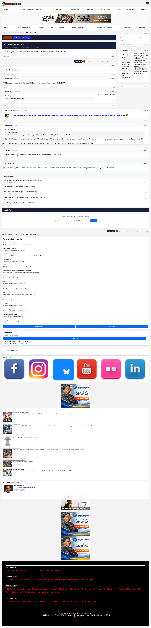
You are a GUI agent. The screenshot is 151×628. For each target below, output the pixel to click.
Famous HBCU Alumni (104, 28)
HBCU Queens (92, 601)
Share (11, 56)
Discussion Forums (49, 589)
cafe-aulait (8, 78)
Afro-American (9, 163)
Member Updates (73, 580)
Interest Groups (19, 33)
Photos (41, 28)
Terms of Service (80, 617)
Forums (143, 10)
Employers (131, 10)
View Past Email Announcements (16, 341)
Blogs (6, 28)
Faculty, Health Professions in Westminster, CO (13, 316)
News (119, 10)
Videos (52, 28)
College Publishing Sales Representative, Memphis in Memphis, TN (17, 266)
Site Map (58, 570)
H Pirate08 (125, 50)
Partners (50, 570)
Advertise (126, 28)
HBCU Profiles (105, 10)
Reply (113, 56)
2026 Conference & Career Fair (31, 10)
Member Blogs (86, 589)
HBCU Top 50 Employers (48, 601)
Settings (26, 38)
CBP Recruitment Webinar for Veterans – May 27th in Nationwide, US (17, 244)
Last (114, 61)
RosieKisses (9, 111)
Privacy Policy (69, 617)
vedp (4, 281)
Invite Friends (47, 580)
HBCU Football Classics (30, 601)
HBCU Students (74, 589)
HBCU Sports (108, 589)
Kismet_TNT (10, 52)
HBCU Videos (130, 589)
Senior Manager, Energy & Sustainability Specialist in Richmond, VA (17, 310)
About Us (15, 570)
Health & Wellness (43, 592)
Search (17, 38)
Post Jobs (112, 326)
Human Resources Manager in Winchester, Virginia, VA (14, 283)
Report (12, 74)
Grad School (55, 592)
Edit (4, 74)
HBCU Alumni (62, 589)
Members (59, 10)
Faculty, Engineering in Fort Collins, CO (11, 321)
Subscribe (75, 338)
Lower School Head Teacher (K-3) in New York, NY (13, 261)
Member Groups (59, 580)
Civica (4, 275)
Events (61, 28)
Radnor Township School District (10, 248)
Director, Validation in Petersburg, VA (11, 277)
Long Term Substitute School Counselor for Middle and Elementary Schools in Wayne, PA (22, 255)
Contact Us (141, 28)
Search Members (24, 580)
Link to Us (42, 570)
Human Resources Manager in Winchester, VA (13, 305)
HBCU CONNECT (12, 350)
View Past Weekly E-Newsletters (16, 343)
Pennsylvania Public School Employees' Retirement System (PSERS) (17, 270)
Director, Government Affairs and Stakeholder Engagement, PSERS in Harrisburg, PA (21, 272)
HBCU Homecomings (13, 601)
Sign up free (81, 224)
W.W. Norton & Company (8, 264)
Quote (113, 74)
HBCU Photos (119, 589)
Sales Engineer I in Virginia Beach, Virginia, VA (12, 299)
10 (107, 61)
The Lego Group (6, 309)
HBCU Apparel (17, 592)
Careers (90, 10)
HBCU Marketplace (23, 28)
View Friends (36, 580)
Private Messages (87, 580)
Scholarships (75, 10)
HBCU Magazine (78, 28)
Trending (7, 38)
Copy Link (6, 56)
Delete (8, 74)
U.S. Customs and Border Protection (11, 242)
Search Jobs (39, 326)
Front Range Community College (10, 314)
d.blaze (7, 150)
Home (6, 10)
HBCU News (97, 589)
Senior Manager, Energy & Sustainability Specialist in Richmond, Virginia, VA (19, 294)
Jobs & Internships (34, 589)
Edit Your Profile (11, 580)
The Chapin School (7, 259)
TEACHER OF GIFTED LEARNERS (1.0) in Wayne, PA (14, 250)
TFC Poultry (5, 303)
